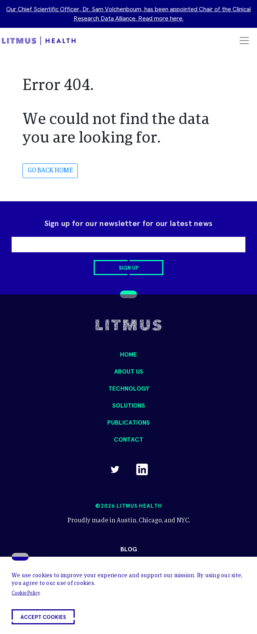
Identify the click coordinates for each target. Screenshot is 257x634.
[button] (43, 616)
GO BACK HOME (50, 171)
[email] (128, 244)
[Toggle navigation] (244, 40)
